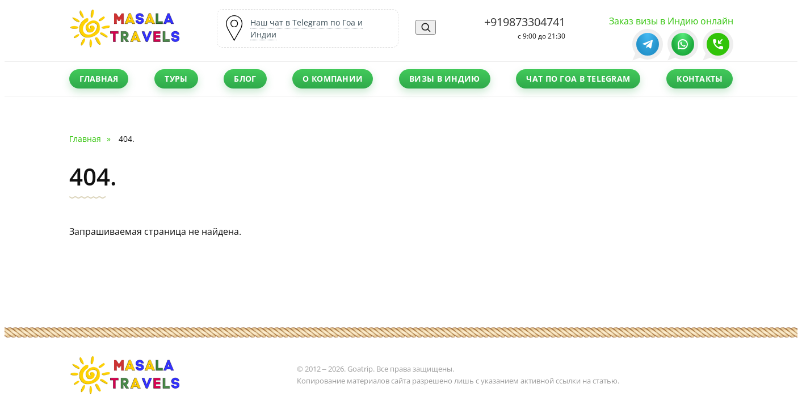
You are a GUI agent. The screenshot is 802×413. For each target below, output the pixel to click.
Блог (245, 78)
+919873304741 (524, 22)
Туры (176, 78)
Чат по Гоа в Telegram (578, 78)
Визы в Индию (444, 78)
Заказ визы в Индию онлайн (671, 21)
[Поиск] (425, 27)
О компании (333, 78)
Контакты (700, 78)
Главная (99, 78)
